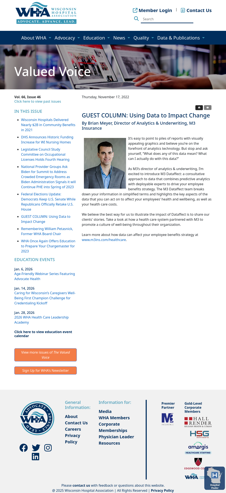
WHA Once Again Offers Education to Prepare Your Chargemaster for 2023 (48, 246)
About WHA (34, 37)
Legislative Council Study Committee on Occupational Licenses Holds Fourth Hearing (45, 154)
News (119, 37)
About (71, 416)
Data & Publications (179, 37)
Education (94, 37)
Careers (73, 429)
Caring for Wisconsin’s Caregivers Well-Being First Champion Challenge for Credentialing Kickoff (44, 298)
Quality (141, 37)
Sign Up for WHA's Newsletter (45, 370)
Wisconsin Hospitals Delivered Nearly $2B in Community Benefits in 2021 (48, 124)
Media (105, 411)
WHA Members (114, 418)
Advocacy (65, 37)
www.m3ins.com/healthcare (104, 239)
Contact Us (76, 423)
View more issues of (45, 355)
